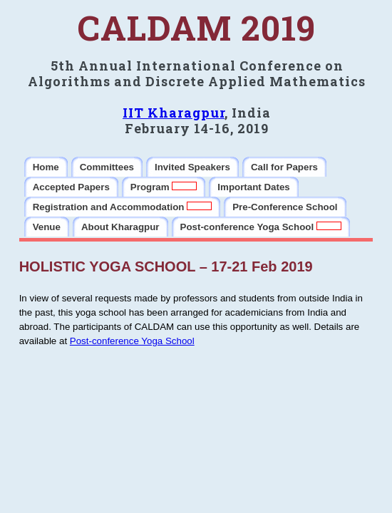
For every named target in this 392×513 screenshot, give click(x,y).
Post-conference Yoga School (132, 341)
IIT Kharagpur (174, 112)
